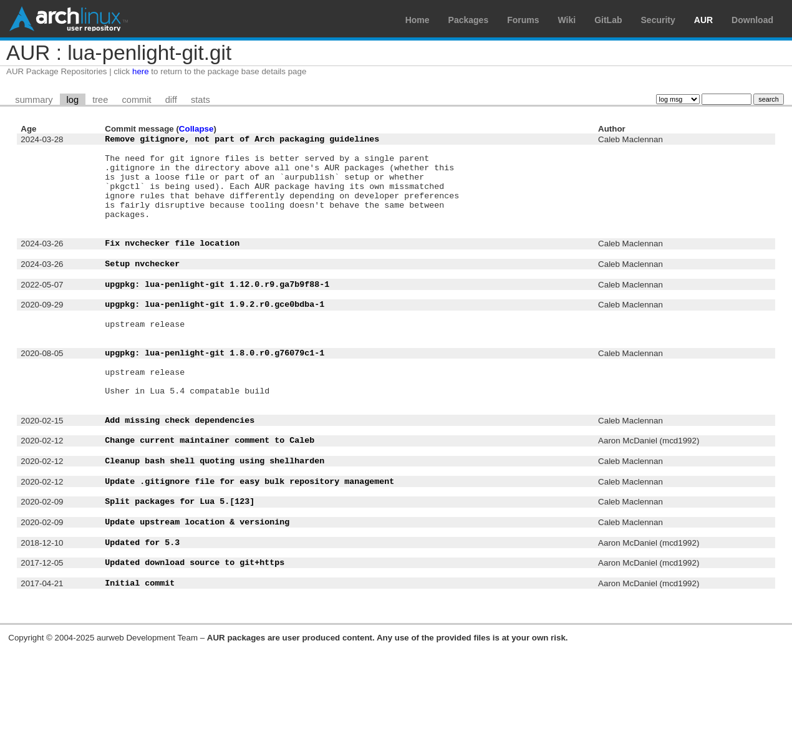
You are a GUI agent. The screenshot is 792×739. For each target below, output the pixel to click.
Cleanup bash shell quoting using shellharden (214, 523)
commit (136, 100)
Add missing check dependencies (179, 475)
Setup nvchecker (142, 289)
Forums (523, 20)
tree (100, 100)
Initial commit (140, 668)
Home (417, 20)
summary (33, 100)
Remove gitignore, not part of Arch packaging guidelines (242, 140)
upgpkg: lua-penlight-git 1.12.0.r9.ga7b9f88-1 (217, 313)
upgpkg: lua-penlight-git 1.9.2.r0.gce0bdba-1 (214, 337)
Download (752, 20)
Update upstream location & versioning (197, 596)
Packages (468, 20)
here (140, 71)
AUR (703, 20)
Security (658, 20)
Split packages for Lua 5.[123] (179, 571)
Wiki (567, 20)
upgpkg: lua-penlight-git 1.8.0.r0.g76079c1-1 (214, 395)
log (73, 100)
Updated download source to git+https (194, 644)
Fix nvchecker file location (172, 265)
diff (171, 100)
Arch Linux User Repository (68, 18)
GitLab (608, 20)
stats (200, 100)
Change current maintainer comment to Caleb (209, 499)
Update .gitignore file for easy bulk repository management (249, 548)
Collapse (196, 128)
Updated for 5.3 (142, 620)
